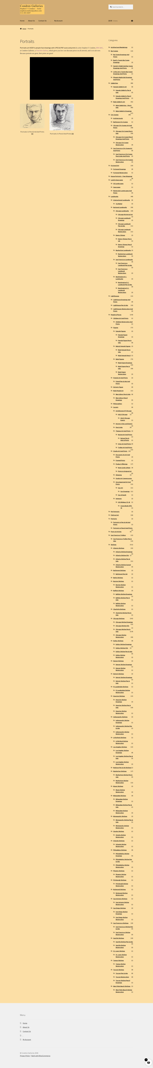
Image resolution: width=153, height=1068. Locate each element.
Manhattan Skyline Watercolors (122, 782)
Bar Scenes (114, 51)
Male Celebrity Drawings (124, 111)
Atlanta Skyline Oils (122, 555)
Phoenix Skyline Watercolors (121, 875)
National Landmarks (120, 207)
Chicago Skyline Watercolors (121, 636)
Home (22, 21)
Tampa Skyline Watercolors (120, 965)
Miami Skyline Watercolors (120, 791)
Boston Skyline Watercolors (121, 586)
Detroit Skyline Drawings (124, 677)
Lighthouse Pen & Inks (120, 305)
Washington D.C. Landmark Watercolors (123, 290)
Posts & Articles (116, 532)
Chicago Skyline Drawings (124, 622)
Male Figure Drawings (125, 363)
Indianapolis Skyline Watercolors (122, 733)
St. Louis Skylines (119, 951)
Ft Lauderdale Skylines (120, 687)
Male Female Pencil (124, 355)
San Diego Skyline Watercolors (122, 918)
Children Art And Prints (120, 318)
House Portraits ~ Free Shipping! (121, 176)
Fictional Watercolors (120, 173)
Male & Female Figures (123, 346)
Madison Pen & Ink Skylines (122, 768)
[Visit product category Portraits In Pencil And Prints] (62, 119)
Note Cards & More (124, 468)
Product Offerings (122, 464)
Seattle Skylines (118, 938)
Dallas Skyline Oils (122, 648)
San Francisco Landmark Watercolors (122, 271)
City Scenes (114, 115)
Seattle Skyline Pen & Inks (124, 942)
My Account (58, 21)
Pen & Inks (119, 427)
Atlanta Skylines (118, 548)
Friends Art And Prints (120, 378)
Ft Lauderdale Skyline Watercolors (123, 691)
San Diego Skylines (119, 908)
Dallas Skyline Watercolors (120, 656)
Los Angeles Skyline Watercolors (122, 763)
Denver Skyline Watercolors (120, 669)
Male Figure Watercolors (122, 373)
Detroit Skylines (118, 674)
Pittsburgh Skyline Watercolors (122, 885)
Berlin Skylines (118, 578)
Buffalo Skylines (118, 591)
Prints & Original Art (125, 471)
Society (115, 407)
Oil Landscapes (118, 184)
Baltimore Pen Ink (121, 574)
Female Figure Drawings (122, 336)
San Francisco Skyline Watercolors (123, 933)
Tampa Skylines (118, 960)
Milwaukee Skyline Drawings (122, 800)
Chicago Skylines (119, 618)
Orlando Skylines (119, 841)
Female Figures (121, 331)
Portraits (114, 519)
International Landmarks (121, 200)
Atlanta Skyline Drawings (124, 552)
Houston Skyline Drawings (121, 701)
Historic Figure (118, 387)
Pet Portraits (115, 512)
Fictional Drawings (119, 169)
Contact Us (42, 21)
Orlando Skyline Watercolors (121, 845)
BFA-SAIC (99, 48)
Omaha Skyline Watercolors (121, 836)
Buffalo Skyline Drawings (124, 594)
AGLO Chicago (122, 414)
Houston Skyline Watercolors (121, 712)
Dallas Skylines (118, 641)
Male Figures (120, 359)
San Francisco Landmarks (124, 260)
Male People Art (118, 391)
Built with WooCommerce (40, 1056)
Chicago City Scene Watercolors (122, 144)
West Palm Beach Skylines (121, 986)
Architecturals (118, 118)
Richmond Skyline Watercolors (122, 894)
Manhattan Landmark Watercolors (125, 255)
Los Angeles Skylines (120, 747)
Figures (115, 328)
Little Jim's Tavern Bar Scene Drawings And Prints (122, 73)
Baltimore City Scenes (120, 122)
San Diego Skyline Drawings (122, 913)
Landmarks (114, 196)
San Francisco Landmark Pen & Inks (125, 264)
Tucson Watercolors (122, 977)
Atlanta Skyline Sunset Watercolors (123, 566)
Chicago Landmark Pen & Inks (124, 225)
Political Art (115, 515)
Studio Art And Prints (120, 451)
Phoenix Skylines (118, 871)
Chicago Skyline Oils (122, 626)
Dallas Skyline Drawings (124, 644)
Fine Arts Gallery (42, 50)
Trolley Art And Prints (125, 447)
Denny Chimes (120, 235)
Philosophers (117, 404)
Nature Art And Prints (125, 435)
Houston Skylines (119, 696)
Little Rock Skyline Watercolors (122, 742)
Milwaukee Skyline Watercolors (122, 812)
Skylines (113, 545)
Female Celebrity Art (120, 87)
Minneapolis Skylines (120, 816)
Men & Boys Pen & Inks (123, 394)
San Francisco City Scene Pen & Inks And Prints (124, 155)
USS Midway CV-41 (124, 502)
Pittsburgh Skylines (119, 880)
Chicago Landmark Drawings (124, 219)
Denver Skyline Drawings (124, 664)
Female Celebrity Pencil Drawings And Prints (123, 97)
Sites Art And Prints (124, 444)
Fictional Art (115, 166)
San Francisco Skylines (120, 923)
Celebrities (114, 83)
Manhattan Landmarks (123, 250)
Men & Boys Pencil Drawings (122, 399)
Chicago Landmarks (122, 211)
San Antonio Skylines (120, 899)
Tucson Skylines (118, 970)
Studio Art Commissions (124, 478)
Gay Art (120, 488)
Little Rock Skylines (119, 738)
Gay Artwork (122, 495)
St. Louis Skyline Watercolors (121, 956)
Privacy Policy (25, 1056)
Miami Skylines (118, 786)
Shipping (119, 475)
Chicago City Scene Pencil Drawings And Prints (124, 138)
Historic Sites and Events (124, 424)
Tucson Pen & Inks (122, 973)
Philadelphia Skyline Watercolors (122, 866)
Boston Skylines (118, 581)
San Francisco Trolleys (118, 535)
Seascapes (116, 187)
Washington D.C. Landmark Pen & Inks (125, 284)
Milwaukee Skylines (119, 796)
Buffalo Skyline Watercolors (121, 604)
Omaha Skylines (118, 831)
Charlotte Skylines (119, 609)
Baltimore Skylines (119, 570)
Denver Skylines (118, 661)
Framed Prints (120, 460)
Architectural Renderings (119, 47)
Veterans (119, 499)
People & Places (116, 315)
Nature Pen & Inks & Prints (124, 439)
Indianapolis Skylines (120, 717)
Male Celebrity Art (119, 102)
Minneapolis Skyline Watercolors (122, 827)
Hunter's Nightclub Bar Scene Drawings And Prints (123, 67)
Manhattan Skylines (120, 771)
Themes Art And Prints (123, 431)
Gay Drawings (125, 491)
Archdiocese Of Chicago (124, 411)
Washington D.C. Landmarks (121, 278)
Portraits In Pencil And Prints (122, 528)
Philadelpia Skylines (120, 850)
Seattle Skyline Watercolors (121, 946)
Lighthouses (115, 296)
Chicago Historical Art (125, 214)
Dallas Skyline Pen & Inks (124, 651)
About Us (31, 21)
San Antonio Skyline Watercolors (122, 903)
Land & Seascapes (117, 180)
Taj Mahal (119, 204)
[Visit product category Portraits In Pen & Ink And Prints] (32, 119)
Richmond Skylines (119, 889)
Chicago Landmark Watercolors (124, 231)
